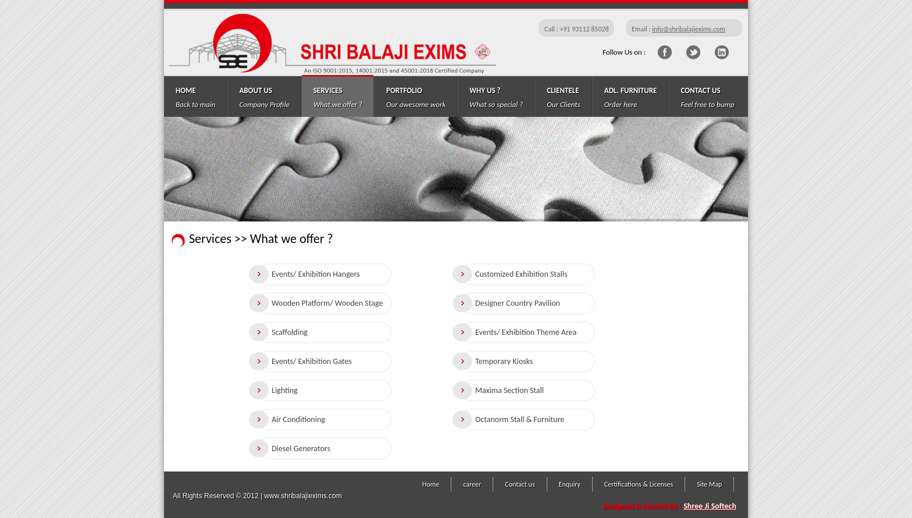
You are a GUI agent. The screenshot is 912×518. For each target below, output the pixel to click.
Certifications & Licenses (638, 484)
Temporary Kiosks (504, 361)
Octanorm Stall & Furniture (519, 419)
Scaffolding (290, 332)
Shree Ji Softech (709, 506)
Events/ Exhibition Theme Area (525, 332)
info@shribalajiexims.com (688, 29)
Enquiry (569, 484)
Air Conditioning (298, 419)
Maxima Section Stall (509, 390)
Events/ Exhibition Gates (312, 361)
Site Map (709, 484)
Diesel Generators (301, 448)
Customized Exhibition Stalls (521, 274)
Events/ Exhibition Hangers (316, 274)
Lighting (285, 390)
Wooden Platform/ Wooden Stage (327, 303)
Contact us (520, 484)
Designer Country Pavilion (517, 303)
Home (430, 484)
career (472, 484)
